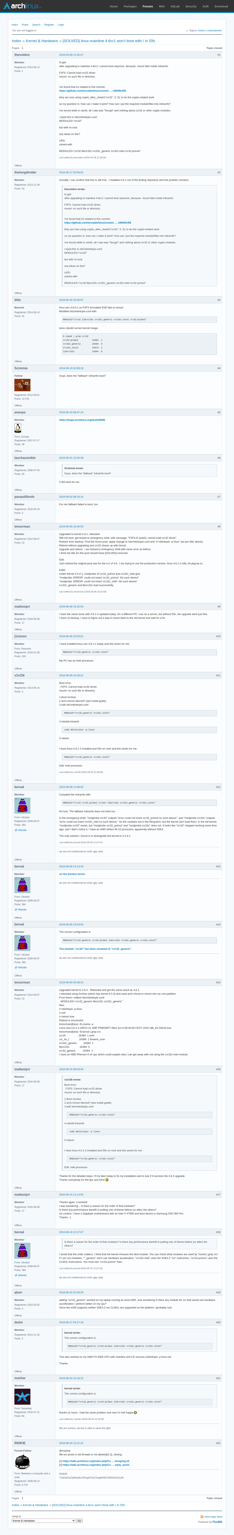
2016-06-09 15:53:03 (71, 924)
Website (22, 830)
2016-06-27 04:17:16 (71, 1322)
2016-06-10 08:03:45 (71, 1069)
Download (221, 6)
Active (201, 30)
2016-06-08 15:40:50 (71, 526)
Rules (25, 24)
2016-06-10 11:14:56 (71, 1194)
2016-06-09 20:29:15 (71, 982)
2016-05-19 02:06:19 (71, 368)
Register (49, 24)
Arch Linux (22, 6)
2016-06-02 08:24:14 (71, 496)
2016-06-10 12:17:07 (71, 1232)
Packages (130, 6)
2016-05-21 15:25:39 (71, 457)
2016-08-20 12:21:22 (71, 1443)
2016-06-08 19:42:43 (71, 606)
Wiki (162, 6)
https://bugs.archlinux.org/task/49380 (82, 419)
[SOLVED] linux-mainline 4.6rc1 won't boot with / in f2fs (109, 41)
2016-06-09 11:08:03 (71, 786)
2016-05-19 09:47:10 (71, 412)
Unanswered (214, 30)
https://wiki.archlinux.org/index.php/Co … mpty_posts (96, 1464)
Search (36, 24)
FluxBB (217, 1521)
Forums (148, 6)
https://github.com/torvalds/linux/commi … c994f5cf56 (92, 90)
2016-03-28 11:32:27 (71, 54)
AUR (206, 6)
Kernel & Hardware (42, 41)
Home (114, 6)
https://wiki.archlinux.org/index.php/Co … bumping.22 (96, 1461)
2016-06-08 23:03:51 (71, 636)
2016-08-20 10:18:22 (71, 1378)
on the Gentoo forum (72, 873)
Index (15, 24)
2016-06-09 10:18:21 (71, 675)
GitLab (175, 6)
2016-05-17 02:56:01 (71, 172)
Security (191, 6)
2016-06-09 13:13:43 (71, 866)
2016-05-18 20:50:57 (71, 299)
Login (61, 24)
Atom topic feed (213, 1516)
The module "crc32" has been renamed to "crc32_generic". (95, 948)
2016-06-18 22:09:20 (71, 1292)
